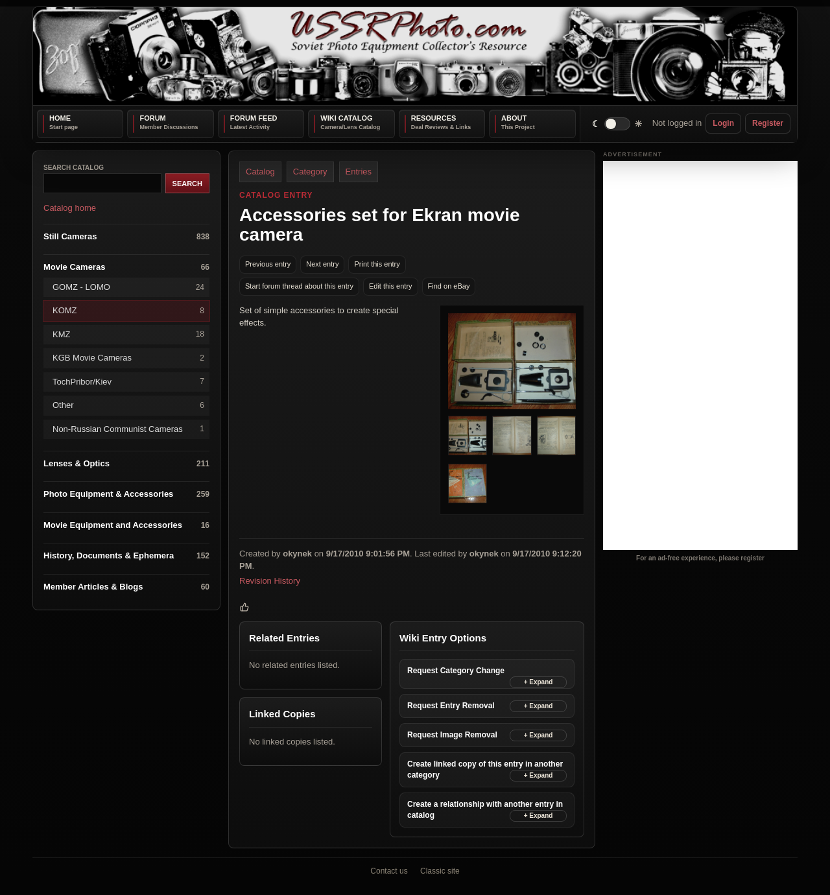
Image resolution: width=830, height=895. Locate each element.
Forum (152, 118)
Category (310, 171)
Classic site (440, 871)
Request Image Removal (452, 734)
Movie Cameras (126, 267)
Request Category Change (455, 669)
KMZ (128, 334)
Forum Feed (254, 118)
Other (128, 405)
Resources (433, 118)
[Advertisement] (700, 355)
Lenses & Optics (126, 463)
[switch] (617, 123)
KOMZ (128, 310)
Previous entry (267, 264)
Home (60, 118)
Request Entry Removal (451, 705)
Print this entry (376, 264)
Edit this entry (390, 286)
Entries (359, 171)
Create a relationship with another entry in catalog (485, 810)
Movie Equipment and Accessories (126, 525)
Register (767, 123)
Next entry (322, 264)
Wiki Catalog (346, 118)
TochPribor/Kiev (128, 381)
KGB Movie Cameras (128, 357)
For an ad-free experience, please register (700, 558)
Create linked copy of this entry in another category (485, 769)
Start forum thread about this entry (299, 286)
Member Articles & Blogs (126, 586)
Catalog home (69, 208)
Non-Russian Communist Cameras (128, 429)
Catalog (260, 171)
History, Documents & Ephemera (126, 556)
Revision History (269, 581)
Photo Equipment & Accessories (126, 494)
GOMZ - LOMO (128, 286)
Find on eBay (449, 286)
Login (723, 123)
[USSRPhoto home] (415, 56)
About (514, 118)
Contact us (388, 871)
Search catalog (73, 167)
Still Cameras (126, 236)
